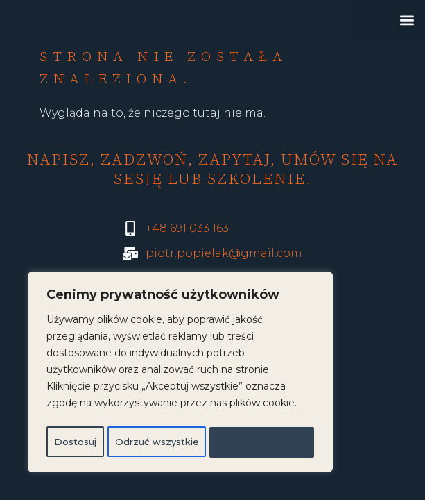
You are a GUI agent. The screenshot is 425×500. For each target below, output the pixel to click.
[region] (180, 359)
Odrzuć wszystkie (233, 412)
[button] (406, 19)
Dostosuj (99, 412)
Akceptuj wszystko (180, 442)
